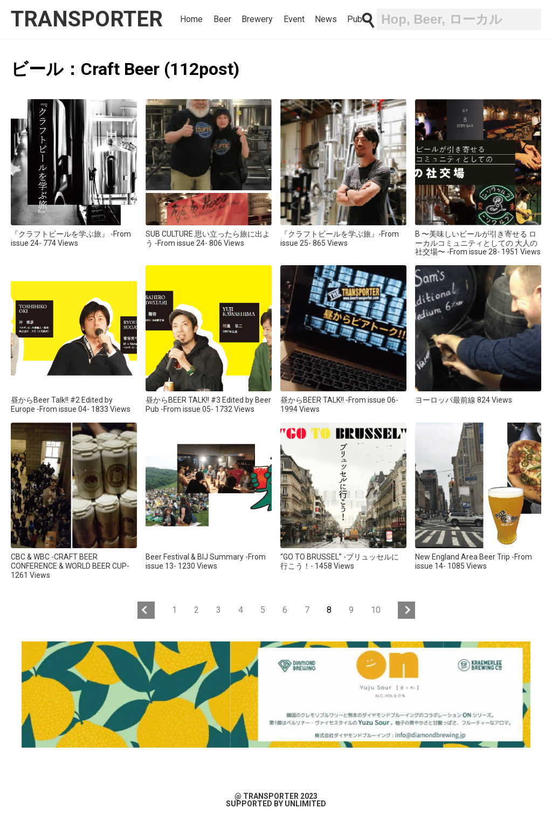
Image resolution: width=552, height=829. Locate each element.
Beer (222, 19)
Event (294, 19)
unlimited (305, 803)
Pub (354, 19)
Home (191, 19)
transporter (87, 19)
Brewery (257, 19)
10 (376, 610)
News (326, 19)
